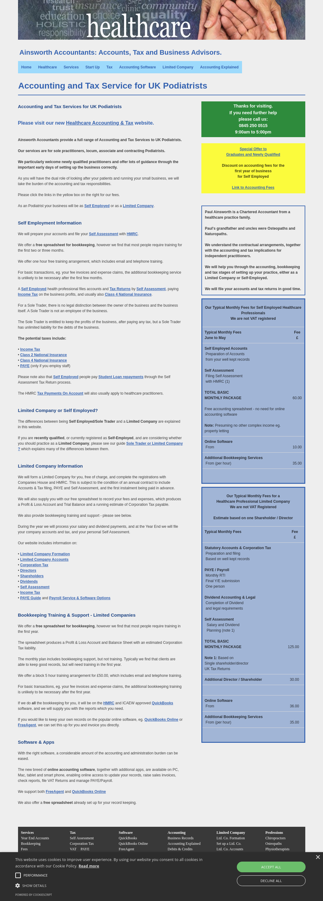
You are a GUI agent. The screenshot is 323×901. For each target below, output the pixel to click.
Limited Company (178, 67)
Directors (28, 570)
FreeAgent (27, 725)
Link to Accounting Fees (253, 187)
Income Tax (28, 294)
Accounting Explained (219, 67)
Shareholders (32, 576)
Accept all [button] (271, 867)
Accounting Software (137, 67)
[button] (36, 875)
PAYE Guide (30, 598)
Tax (109, 67)
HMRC (132, 234)
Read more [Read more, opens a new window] (89, 866)
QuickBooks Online (161, 719)
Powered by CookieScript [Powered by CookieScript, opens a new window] (33, 895)
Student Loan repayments (120, 377)
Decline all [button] (271, 880)
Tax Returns (120, 289)
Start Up (93, 67)
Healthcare (47, 67)
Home (26, 67)
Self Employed (97, 206)
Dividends (29, 581)
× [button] (317, 857)
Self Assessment (103, 234)
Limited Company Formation (45, 554)
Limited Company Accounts (44, 559)
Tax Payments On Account (60, 393)
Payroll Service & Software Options (80, 598)
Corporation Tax (34, 565)
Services (71, 67)
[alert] (161, 876)
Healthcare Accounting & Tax (100, 123)
